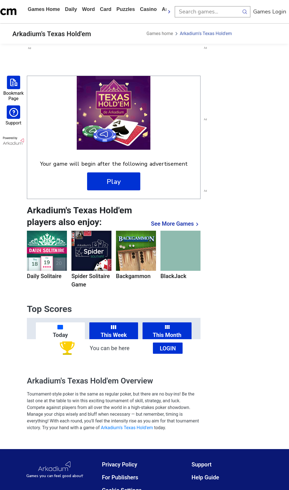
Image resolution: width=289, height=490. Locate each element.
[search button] (244, 11)
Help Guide (205, 477)
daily (71, 9)
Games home (44, 9)
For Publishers (120, 477)
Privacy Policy (119, 464)
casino (148, 9)
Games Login (269, 11)
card (105, 9)
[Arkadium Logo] (55, 469)
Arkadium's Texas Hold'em (206, 33)
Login (168, 348)
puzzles (125, 9)
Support (202, 464)
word (88, 9)
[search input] (207, 11)
